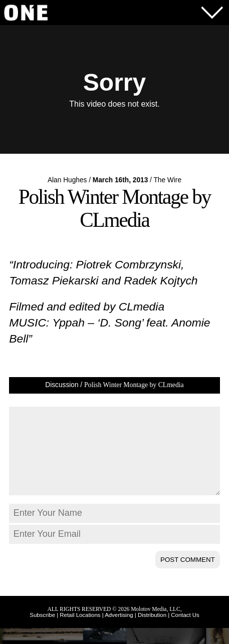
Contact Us (185, 631)
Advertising (119, 631)
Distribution (152, 631)
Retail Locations (80, 631)
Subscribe (42, 631)
